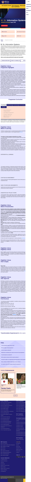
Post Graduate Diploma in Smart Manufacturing (23, 433)
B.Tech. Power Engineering (20, 408)
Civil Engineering (3, 471)
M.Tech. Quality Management (5, 424)
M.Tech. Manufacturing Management (6, 421)
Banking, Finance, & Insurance (5, 468)
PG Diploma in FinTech (19, 425)
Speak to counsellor (15, 60)
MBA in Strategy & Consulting (5, 446)
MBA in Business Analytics (4, 455)
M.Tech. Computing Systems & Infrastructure (7, 411)
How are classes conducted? (15, 350)
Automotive (2, 462)
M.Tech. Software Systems (4, 408)
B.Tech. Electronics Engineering (20, 402)
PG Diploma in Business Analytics (21, 422)
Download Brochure (4, 25)
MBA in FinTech (3, 449)
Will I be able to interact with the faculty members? (15, 357)
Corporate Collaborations (20, 439)
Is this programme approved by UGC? (15, 345)
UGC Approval (18, 443)
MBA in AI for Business (4, 443)
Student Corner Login (19, 449)
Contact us (17, 452)
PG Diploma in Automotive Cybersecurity (22, 423)
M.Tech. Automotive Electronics (5, 418)
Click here (23, 238)
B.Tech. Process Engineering (20, 405)
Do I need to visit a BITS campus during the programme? (15, 364)
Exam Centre (18, 446)
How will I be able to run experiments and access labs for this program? (15, 359)
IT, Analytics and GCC (4, 459)
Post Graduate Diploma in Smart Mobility (22, 432)
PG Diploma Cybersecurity (20, 428)
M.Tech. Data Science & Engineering (6, 402)
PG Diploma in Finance (19, 426)
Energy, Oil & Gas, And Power (5, 465)
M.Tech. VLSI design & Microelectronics (6, 405)
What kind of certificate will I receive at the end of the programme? (15, 352)
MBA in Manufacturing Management (6, 452)
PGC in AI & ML (22, 5)
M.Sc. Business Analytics (19, 415)
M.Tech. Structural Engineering (5, 428)
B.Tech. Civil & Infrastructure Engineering (22, 411)
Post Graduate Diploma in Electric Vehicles (22, 435)
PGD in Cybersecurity (15, 5)
